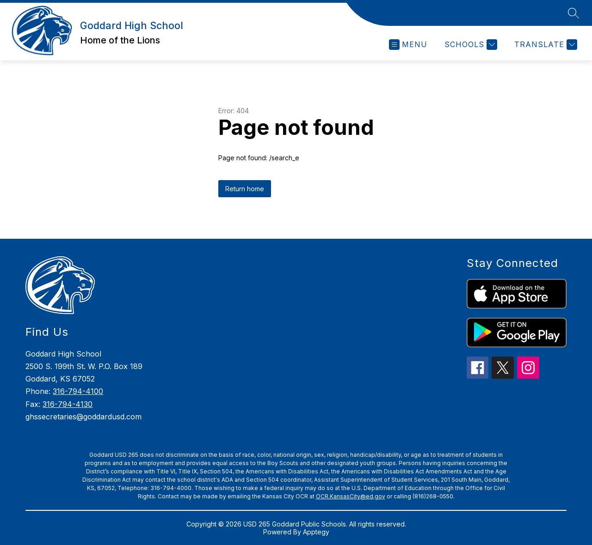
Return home (244, 189)
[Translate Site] (544, 44)
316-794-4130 (67, 404)
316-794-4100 (78, 391)
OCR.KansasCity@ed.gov (350, 496)
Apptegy (316, 532)
